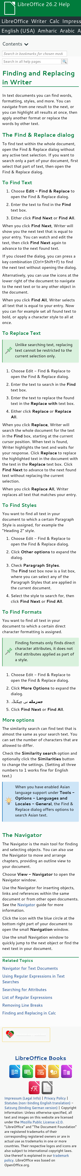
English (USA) (18, 30)
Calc (54, 21)
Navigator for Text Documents (30, 968)
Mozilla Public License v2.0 (41, 1122)
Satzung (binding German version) (31, 1107)
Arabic (67, 30)
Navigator (26, 904)
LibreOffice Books (40, 1058)
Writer (38, 21)
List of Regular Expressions (27, 997)
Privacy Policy (55, 1098)
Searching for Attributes (24, 989)
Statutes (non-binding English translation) (37, 1102)
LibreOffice (14, 21)
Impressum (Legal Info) (22, 1098)
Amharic (47, 30)
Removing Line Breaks (22, 1005)
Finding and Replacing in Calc (29, 1013)
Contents (12, 43)
